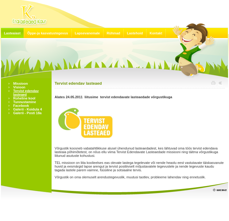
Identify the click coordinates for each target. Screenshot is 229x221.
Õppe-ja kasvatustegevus (47, 33)
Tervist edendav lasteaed (78, 83)
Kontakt (155, 33)
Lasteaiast (12, 33)
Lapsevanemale (87, 33)
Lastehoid (135, 33)
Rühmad (113, 33)
